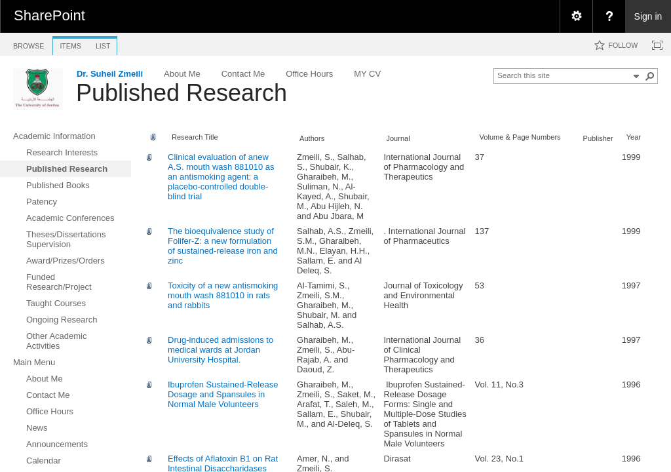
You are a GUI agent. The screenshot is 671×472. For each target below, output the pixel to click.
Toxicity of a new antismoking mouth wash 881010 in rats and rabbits (223, 295)
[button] (650, 76)
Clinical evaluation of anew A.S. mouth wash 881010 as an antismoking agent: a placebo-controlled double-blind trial (221, 176)
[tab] (28, 43)
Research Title (195, 137)
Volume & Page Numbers (520, 137)
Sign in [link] (648, 16)
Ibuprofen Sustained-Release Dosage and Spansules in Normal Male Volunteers (223, 394)
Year (633, 137)
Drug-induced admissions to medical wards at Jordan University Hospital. (220, 349)
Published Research (181, 92)
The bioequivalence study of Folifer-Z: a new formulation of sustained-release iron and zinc (223, 246)
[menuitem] (576, 16)
